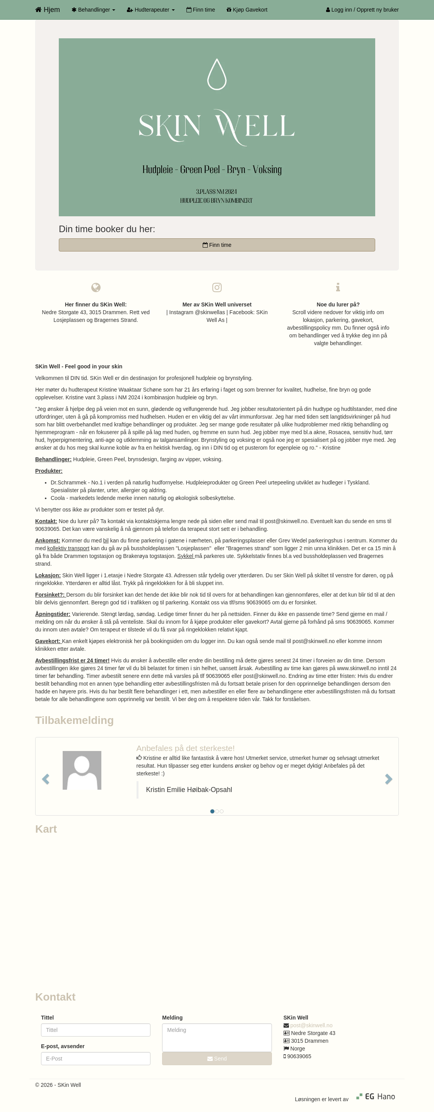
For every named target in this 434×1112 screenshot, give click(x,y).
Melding (172, 1017)
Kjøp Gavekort (247, 10)
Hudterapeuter (150, 10)
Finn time (200, 10)
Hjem (47, 10)
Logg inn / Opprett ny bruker (362, 10)
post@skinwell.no (311, 1025)
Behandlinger (93, 10)
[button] (44, 776)
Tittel (47, 1017)
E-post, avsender (63, 1046)
